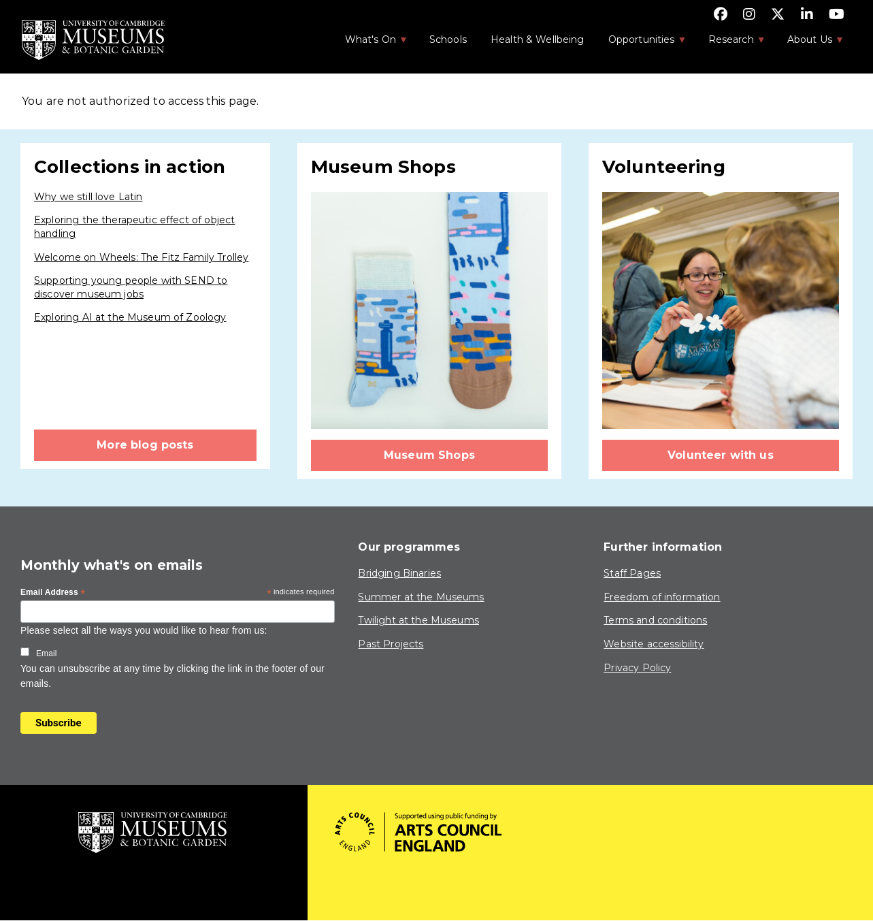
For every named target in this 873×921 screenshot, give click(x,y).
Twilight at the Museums (418, 620)
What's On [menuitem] (369, 43)
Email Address (53, 592)
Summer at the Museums (421, 597)
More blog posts (145, 444)
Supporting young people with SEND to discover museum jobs (130, 287)
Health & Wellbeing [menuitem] (537, 39)
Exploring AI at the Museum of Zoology (130, 317)
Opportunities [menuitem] (640, 43)
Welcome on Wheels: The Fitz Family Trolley (141, 257)
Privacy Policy (637, 668)
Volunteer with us (721, 455)
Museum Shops (429, 455)
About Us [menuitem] (808, 43)
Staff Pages (632, 573)
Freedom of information (662, 597)
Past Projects (390, 644)
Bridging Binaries (399, 573)
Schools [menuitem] (448, 39)
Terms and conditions (655, 620)
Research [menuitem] (730, 43)
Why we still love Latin (88, 197)
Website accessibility (654, 644)
